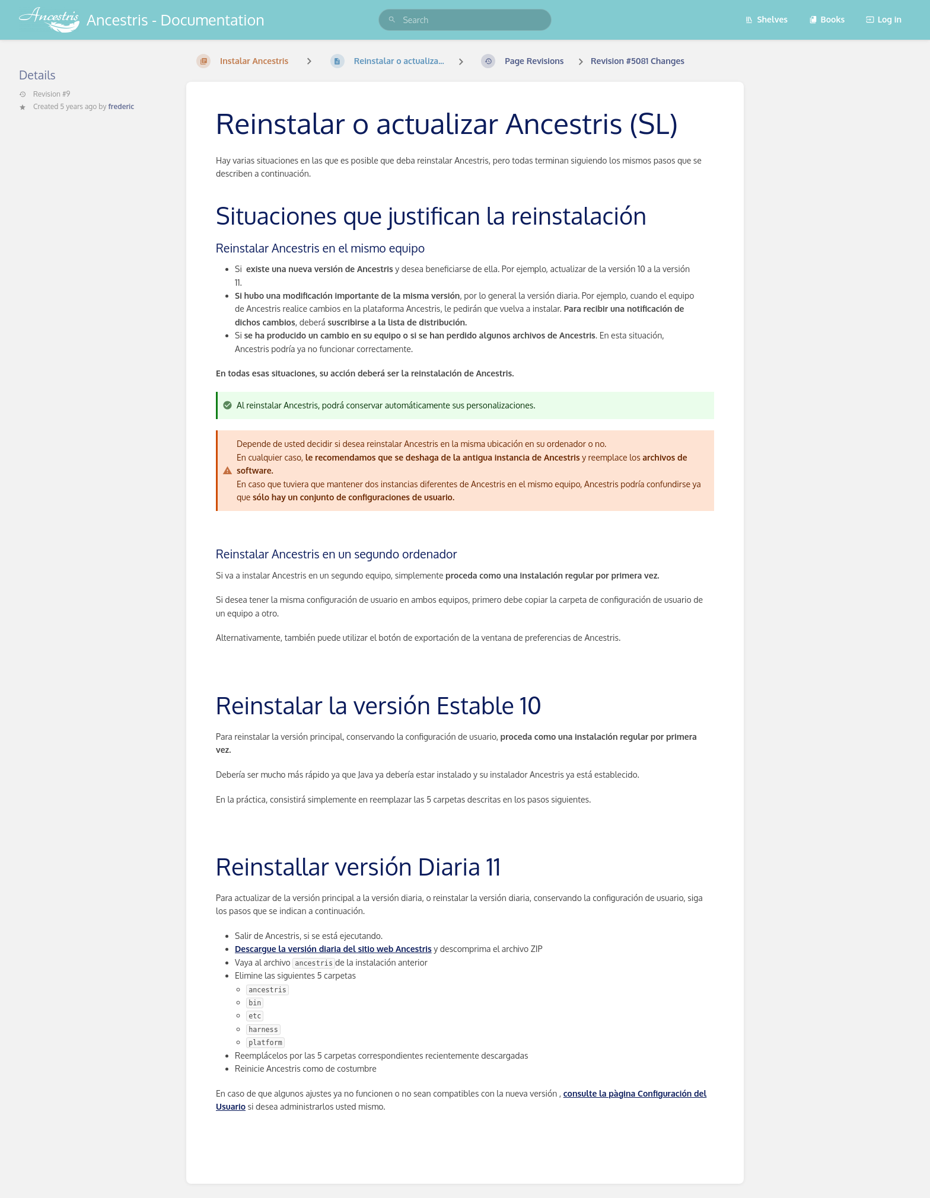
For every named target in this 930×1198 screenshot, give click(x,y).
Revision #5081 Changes (637, 61)
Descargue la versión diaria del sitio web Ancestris (333, 949)
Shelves (766, 19)
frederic (121, 106)
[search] (464, 20)
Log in (884, 19)
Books (827, 19)
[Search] (392, 20)
